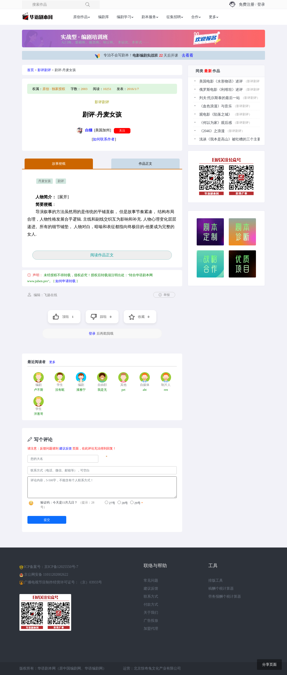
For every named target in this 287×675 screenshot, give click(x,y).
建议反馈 (65, 448)
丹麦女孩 (44, 181)
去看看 (187, 55)
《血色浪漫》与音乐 (215, 106)
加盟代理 (151, 629)
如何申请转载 (65, 281)
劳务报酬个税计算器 (224, 596)
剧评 (61, 181)
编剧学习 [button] (124, 17)
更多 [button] (212, 17)
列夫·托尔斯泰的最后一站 (219, 98)
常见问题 (151, 580)
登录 (261, 4)
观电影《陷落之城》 (215, 114)
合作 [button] (194, 17)
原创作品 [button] (80, 17)
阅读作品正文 (102, 255)
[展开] (63, 197)
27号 (110, 503)
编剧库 (103, 17)
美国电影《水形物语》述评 (221, 81)
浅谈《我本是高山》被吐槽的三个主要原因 (233, 139)
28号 (122, 503)
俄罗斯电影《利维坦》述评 (221, 90)
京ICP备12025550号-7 (61, 567)
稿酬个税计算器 (221, 588)
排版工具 (215, 580)
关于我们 (151, 612)
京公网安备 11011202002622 (46, 574)
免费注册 (246, 4)
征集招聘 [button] (173, 17)
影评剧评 (44, 70)
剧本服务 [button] (149, 17)
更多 (52, 362)
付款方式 (151, 604)
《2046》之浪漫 (212, 131)
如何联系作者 (104, 139)
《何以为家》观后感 (215, 123)
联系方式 (151, 596)
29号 (135, 503)
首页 (30, 70)
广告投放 (151, 620)
